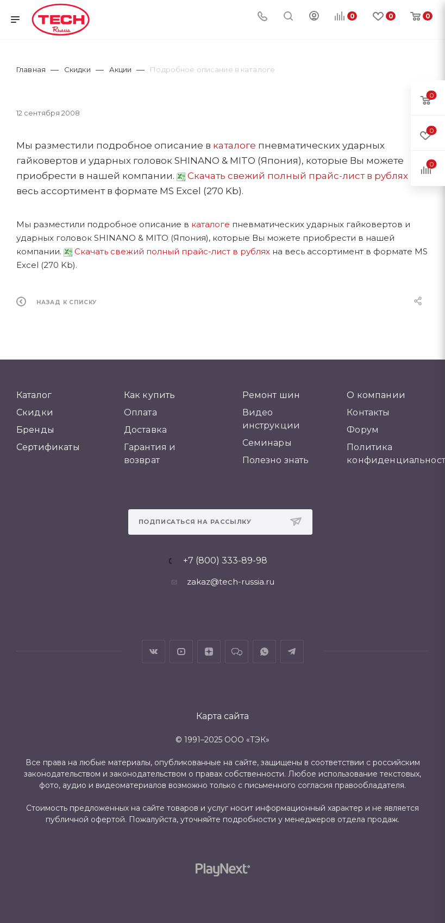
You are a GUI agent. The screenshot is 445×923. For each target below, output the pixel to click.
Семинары (267, 443)
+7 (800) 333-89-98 (225, 560)
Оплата (140, 412)
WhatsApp (264, 651)
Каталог (34, 395)
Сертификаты (48, 447)
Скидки (34, 412)
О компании (376, 395)
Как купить (150, 395)
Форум (363, 430)
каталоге (234, 145)
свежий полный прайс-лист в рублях (316, 175)
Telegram (292, 651)
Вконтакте (153, 651)
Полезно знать (275, 460)
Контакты (368, 412)
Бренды (35, 430)
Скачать (206, 175)
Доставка (145, 430)
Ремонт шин (271, 395)
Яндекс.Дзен (209, 651)
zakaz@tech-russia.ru (230, 581)
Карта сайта (222, 716)
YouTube (181, 651)
